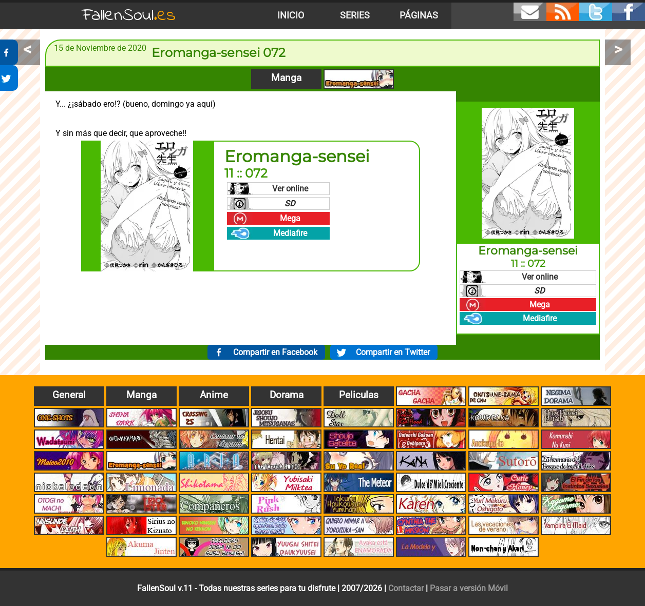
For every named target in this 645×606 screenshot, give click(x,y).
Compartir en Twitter (393, 352)
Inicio (290, 15)
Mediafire (290, 233)
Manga (286, 78)
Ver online (290, 188)
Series (355, 15)
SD (289, 203)
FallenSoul (129, 16)
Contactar (406, 588)
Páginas (419, 15)
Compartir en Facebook (275, 352)
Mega (290, 218)
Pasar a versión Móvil (469, 588)
